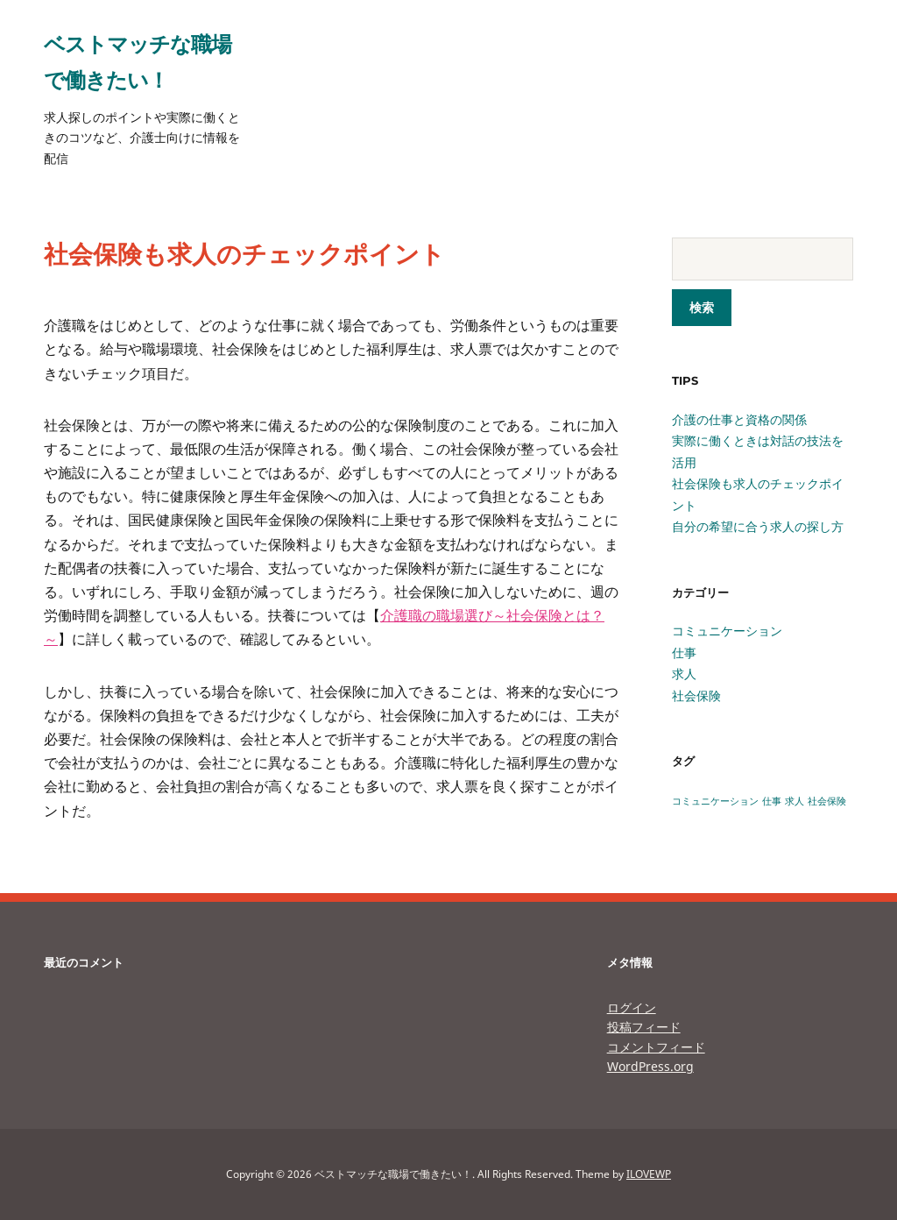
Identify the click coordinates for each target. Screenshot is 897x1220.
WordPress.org (650, 1066)
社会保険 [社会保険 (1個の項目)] (827, 801)
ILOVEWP (648, 1174)
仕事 (684, 652)
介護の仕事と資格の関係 (739, 419)
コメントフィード (656, 1047)
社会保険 (696, 695)
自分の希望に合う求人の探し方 (758, 526)
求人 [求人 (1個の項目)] (794, 801)
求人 (684, 673)
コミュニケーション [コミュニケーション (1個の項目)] (715, 801)
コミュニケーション (727, 630)
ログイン (631, 1007)
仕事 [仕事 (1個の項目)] (771, 801)
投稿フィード (644, 1026)
